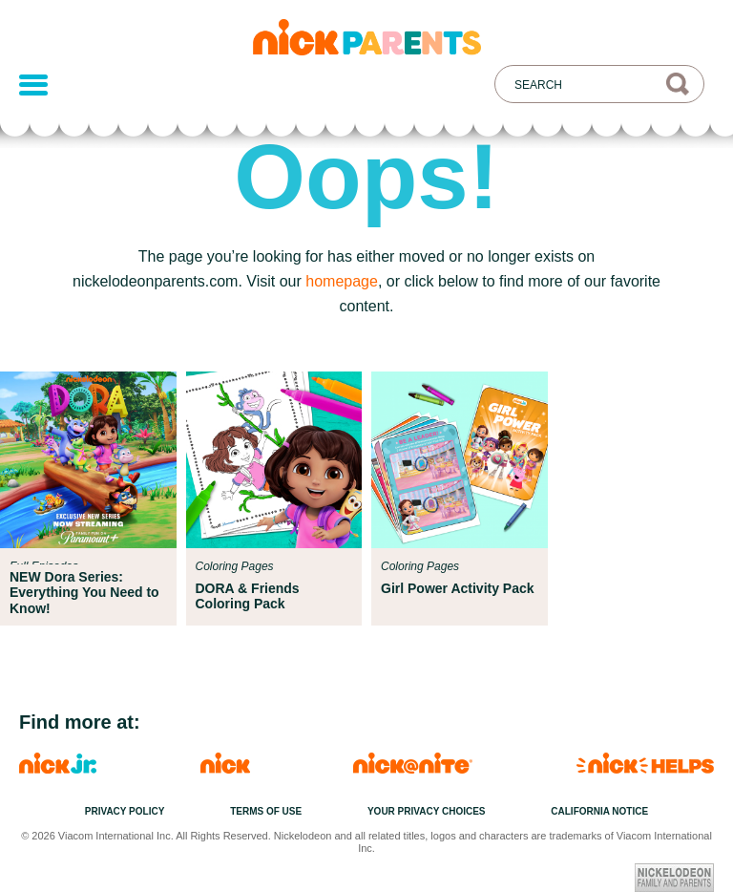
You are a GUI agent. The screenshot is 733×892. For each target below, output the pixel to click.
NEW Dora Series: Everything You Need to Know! (84, 592)
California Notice (599, 811)
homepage (341, 281)
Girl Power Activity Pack (457, 588)
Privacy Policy (125, 811)
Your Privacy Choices (426, 811)
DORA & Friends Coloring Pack (248, 596)
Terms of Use (266, 811)
